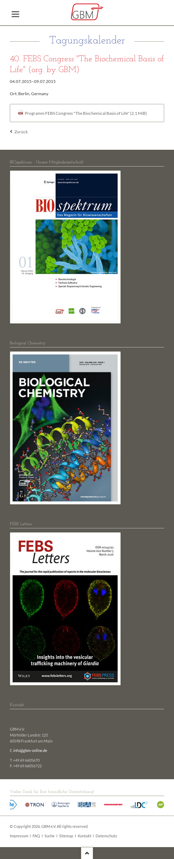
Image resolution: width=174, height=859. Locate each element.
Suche (49, 836)
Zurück (21, 131)
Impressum (19, 836)
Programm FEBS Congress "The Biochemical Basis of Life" (86, 113)
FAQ (36, 836)
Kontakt (84, 836)
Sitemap (66, 836)
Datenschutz (106, 836)
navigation (15, 14)
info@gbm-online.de (30, 750)
